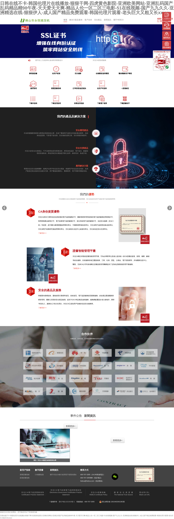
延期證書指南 (24, 478)
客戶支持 (88, 20)
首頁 (65, 20)
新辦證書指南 (24, 475)
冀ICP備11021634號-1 (67, 502)
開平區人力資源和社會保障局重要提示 (49, 60)
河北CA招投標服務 (99, 60)
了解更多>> (42, 233)
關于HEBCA (118, 20)
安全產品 (98, 20)
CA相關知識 (39, 475)
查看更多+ (70, 426)
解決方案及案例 (75, 20)
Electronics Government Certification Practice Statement (66, 492)
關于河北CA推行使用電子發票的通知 (63, 475)
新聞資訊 (107, 20)
